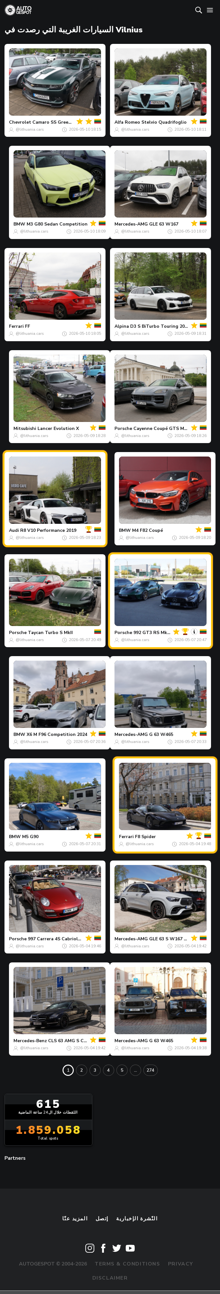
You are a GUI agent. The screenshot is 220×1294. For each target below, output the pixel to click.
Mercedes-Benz (30, 1041)
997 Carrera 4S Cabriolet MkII (60, 939)
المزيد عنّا (75, 1218)
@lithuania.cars (30, 129)
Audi (14, 530)
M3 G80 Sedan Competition (57, 224)
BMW (19, 224)
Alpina (121, 326)
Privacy (180, 1263)
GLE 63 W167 (163, 224)
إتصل (102, 1218)
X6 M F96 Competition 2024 (57, 734)
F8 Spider (145, 837)
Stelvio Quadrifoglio (164, 122)
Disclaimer (110, 1278)
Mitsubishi (24, 428)
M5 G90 (30, 837)
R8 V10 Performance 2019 (48, 530)
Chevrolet (20, 122)
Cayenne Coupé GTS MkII (161, 428)
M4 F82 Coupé (147, 530)
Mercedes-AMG (131, 224)
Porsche (123, 428)
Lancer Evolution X (58, 428)
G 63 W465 (161, 734)
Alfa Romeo (127, 122)
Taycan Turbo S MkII (50, 633)
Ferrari (16, 326)
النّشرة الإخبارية (136, 1218)
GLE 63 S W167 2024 (171, 939)
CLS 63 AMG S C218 (69, 1041)
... (135, 1070)
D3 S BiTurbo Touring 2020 (160, 326)
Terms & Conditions (127, 1263)
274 (150, 1070)
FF (27, 326)
